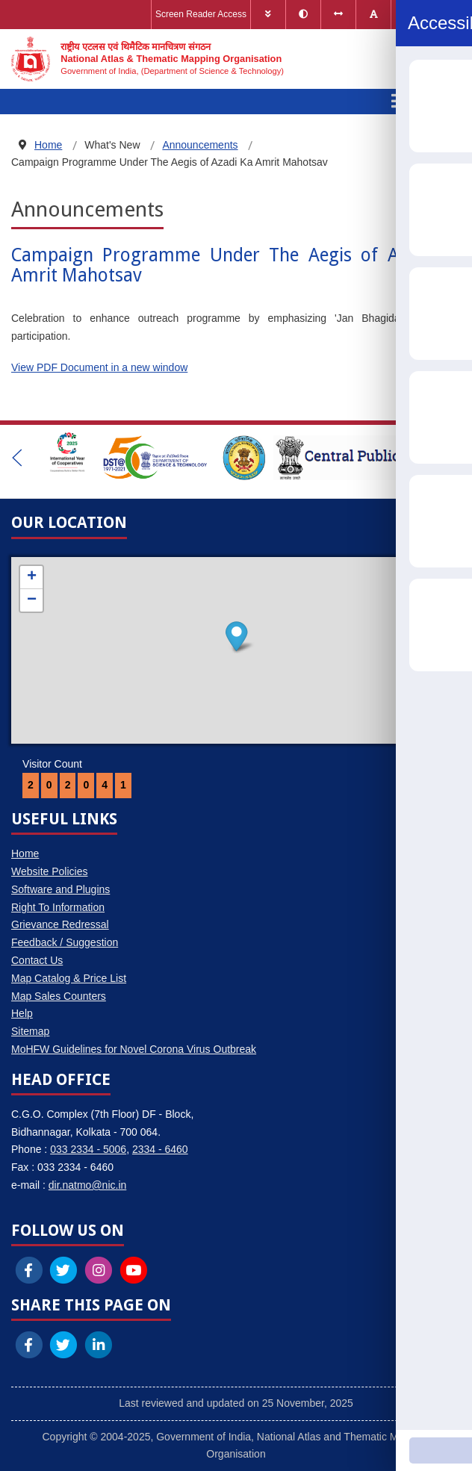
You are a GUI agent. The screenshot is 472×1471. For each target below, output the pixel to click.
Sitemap (30, 1031)
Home (25, 853)
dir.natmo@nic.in (87, 1185)
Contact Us (37, 960)
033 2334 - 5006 (88, 1149)
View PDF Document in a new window (99, 367)
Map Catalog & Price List (68, 978)
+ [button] (32, 577)
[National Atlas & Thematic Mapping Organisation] (147, 59)
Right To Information (58, 907)
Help (22, 1013)
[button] (17, 457)
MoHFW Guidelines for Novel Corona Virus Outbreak (133, 1049)
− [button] (32, 600)
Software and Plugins (60, 889)
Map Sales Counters (58, 996)
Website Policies (49, 871)
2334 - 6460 (160, 1149)
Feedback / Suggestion (64, 942)
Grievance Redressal (60, 924)
